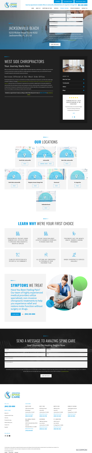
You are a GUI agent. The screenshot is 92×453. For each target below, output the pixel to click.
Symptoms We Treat (9, 415)
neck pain (31, 81)
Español (58, 1)
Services (6, 417)
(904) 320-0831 (71, 416)
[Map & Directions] (29, 414)
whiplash (46, 81)
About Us (6, 413)
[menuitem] (73, 79)
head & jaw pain (25, 81)
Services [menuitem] (56, 8)
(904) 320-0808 (10, 406)
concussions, (41, 81)
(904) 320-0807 (29, 416)
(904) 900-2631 (57, 429)
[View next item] (74, 117)
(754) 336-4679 (29, 430)
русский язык (68, 1)
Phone (51, 18)
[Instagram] (7, 435)
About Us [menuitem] (38, 8)
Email (68, 18)
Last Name (69, 14)
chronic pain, (36, 81)
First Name (52, 14)
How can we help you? (54, 27)
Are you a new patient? (54, 22)
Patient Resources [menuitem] (75, 8)
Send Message (55, 44)
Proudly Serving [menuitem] (64, 8)
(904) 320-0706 (43, 416)
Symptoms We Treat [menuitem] (47, 8)
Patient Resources (8, 422)
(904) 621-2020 (43, 429)
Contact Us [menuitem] (84, 8)
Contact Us (7, 424)
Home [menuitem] (33, 8)
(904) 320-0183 (57, 416)
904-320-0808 (82, 5)
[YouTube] (9, 435)
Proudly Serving (8, 420)
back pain (19, 81)
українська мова (81, 1)
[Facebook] (5, 435)
